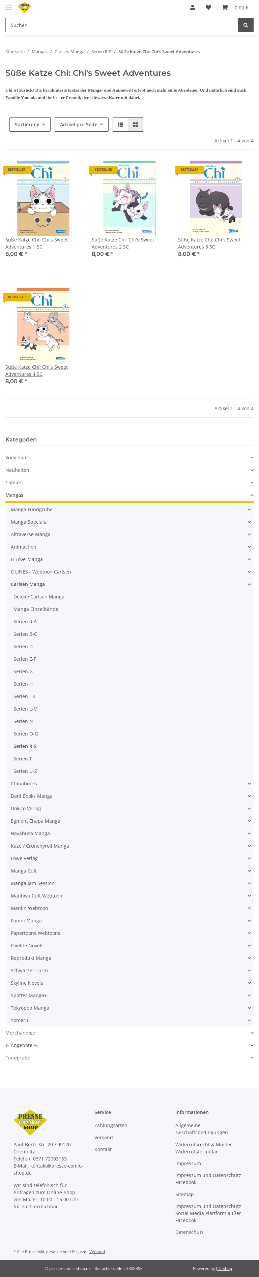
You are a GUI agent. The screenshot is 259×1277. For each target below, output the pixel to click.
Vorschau (15, 457)
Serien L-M (25, 709)
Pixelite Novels (27, 945)
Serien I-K (24, 696)
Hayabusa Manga (30, 833)
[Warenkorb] (235, 7)
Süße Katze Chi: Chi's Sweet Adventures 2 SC (123, 243)
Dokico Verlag (26, 808)
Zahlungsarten (110, 1125)
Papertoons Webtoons (35, 933)
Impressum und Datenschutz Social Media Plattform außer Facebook (208, 1213)
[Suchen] (121, 25)
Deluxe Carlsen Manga (38, 596)
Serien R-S (25, 746)
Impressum (188, 1163)
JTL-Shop (224, 1268)
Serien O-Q (25, 733)
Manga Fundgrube (32, 509)
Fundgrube (17, 1057)
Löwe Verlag (24, 858)
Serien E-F (24, 659)
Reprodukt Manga (31, 958)
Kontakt (103, 1149)
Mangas (14, 495)
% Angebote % (21, 1045)
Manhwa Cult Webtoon (36, 895)
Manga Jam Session (33, 883)
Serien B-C (25, 634)
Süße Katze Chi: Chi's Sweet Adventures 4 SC (36, 370)
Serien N (23, 721)
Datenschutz (189, 1232)
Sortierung (27, 124)
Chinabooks (24, 783)
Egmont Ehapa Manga (35, 821)
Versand (103, 1137)
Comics (13, 482)
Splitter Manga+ (29, 995)
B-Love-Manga (27, 559)
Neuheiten (17, 470)
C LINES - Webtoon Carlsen (41, 571)
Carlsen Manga (28, 584)
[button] (192, 7)
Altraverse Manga (31, 534)
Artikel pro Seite (78, 124)
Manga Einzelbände (35, 609)
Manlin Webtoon (29, 908)
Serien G (23, 671)
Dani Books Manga (32, 796)
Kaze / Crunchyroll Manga (40, 846)
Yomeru (19, 1020)
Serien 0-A (25, 621)
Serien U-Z (25, 771)
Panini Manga (26, 920)
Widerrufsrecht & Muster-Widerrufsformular (204, 1148)
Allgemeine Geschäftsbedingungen (201, 1129)
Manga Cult (24, 870)
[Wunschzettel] (208, 7)
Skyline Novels (27, 983)
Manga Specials (28, 522)
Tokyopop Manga (30, 1008)
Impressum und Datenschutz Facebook (208, 1178)
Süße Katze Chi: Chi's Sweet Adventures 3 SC (209, 243)
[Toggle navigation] (8, 4)
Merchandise (20, 1032)
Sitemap (184, 1194)
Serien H (23, 684)
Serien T (22, 758)
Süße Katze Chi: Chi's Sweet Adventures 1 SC (36, 243)
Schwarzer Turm (29, 970)
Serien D (23, 646)
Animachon (23, 547)
